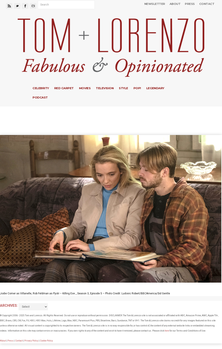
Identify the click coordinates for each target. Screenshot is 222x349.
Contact (206, 4)
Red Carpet (64, 88)
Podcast (40, 97)
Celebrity (41, 88)
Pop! (137, 88)
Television (105, 88)
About (175, 4)
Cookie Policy (46, 340)
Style (123, 88)
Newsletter (154, 4)
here (167, 331)
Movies (85, 88)
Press (190, 4)
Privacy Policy (31, 340)
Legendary (155, 88)
